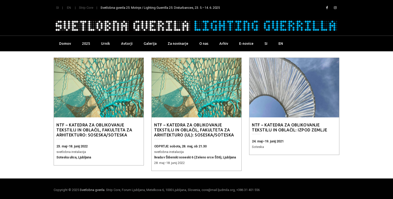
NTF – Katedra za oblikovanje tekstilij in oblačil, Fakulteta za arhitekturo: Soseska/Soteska (94, 130)
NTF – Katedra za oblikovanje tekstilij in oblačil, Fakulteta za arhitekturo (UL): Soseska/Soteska (194, 130)
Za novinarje (178, 44)
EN (69, 8)
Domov (65, 44)
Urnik (105, 44)
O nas (203, 44)
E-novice (246, 44)
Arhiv (223, 44)
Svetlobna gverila (92, 190)
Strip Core (86, 8)
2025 (86, 44)
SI (57, 8)
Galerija (150, 44)
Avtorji (127, 44)
